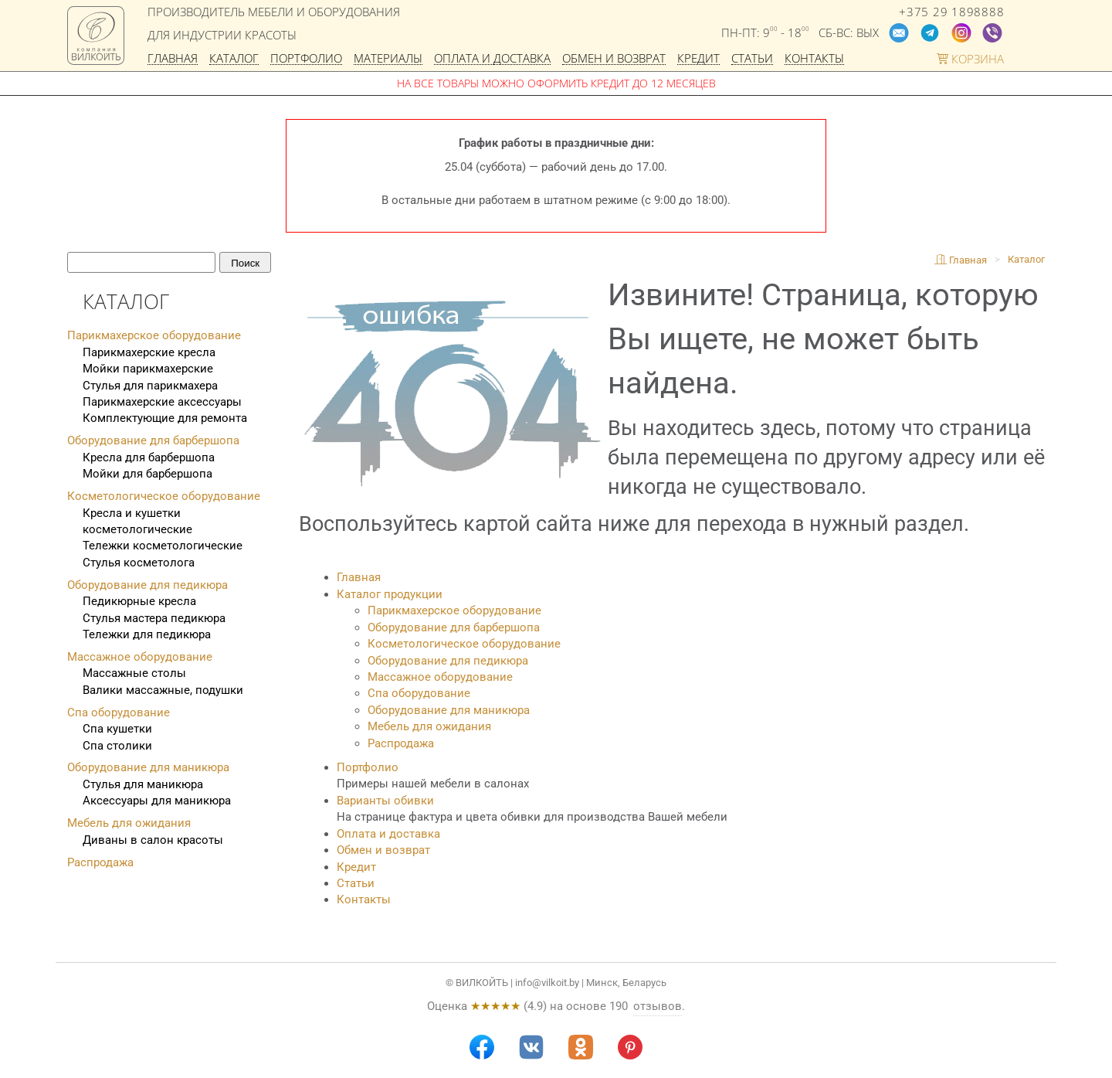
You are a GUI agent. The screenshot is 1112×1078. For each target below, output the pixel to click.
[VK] (531, 1047)
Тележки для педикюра (147, 634)
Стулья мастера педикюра (154, 618)
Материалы (388, 59)
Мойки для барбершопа (147, 474)
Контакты (814, 59)
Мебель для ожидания (429, 726)
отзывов (657, 1006)
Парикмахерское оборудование (454, 610)
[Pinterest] (630, 1047)
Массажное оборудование (440, 677)
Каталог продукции (389, 594)
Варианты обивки (385, 801)
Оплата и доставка (492, 59)
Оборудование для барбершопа (454, 627)
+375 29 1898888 (951, 12)
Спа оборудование (419, 693)
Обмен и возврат (614, 59)
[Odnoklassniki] (580, 1047)
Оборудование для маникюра (449, 710)
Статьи (752, 59)
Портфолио (306, 59)
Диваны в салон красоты (153, 840)
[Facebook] (482, 1047)
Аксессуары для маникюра (157, 801)
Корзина (970, 59)
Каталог (234, 59)
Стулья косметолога (139, 563)
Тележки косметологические (162, 546)
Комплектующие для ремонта (165, 418)
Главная (172, 59)
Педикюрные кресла (139, 601)
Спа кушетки (117, 729)
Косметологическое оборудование (464, 644)
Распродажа (401, 743)
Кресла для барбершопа (149, 457)
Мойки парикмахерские (148, 369)
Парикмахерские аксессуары (162, 402)
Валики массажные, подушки (163, 690)
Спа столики (117, 746)
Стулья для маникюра (143, 784)
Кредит (698, 59)
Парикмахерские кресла (149, 352)
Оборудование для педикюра (448, 661)
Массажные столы (134, 673)
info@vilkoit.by (547, 982)
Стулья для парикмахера (150, 386)
